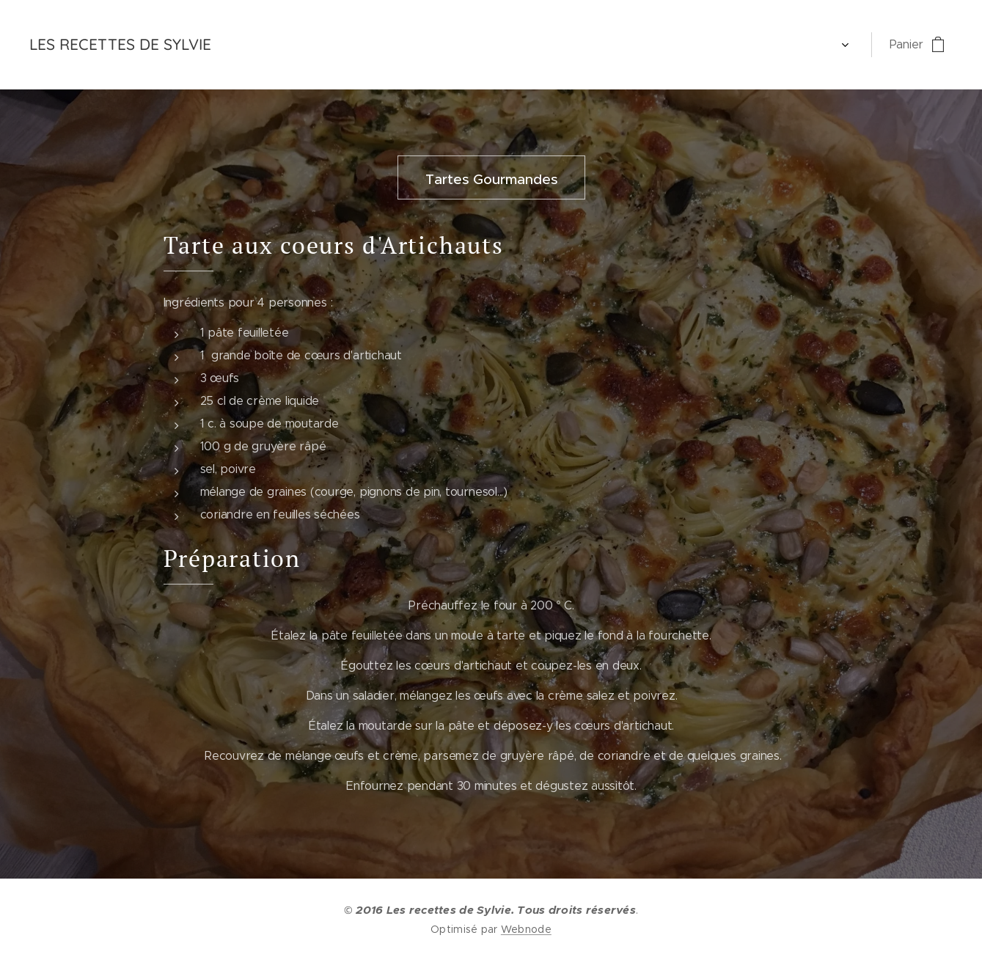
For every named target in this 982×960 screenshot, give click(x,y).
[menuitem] (255, 44)
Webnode (526, 929)
